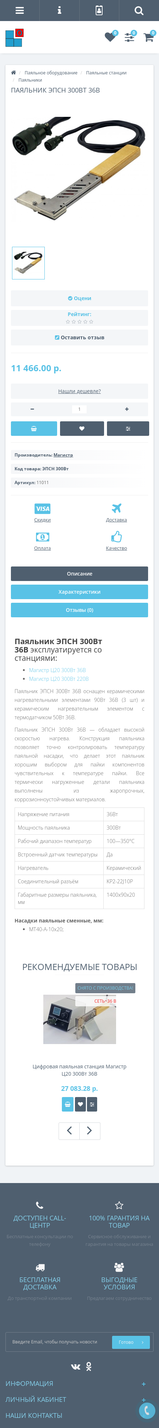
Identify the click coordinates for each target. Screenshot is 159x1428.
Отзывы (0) (79, 609)
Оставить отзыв (82, 337)
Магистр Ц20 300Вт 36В (57, 670)
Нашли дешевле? (79, 391)
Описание (79, 573)
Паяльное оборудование (51, 73)
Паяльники (30, 80)
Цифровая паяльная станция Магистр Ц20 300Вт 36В (79, 1070)
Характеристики (79, 591)
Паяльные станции (106, 73)
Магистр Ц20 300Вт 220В (59, 678)
